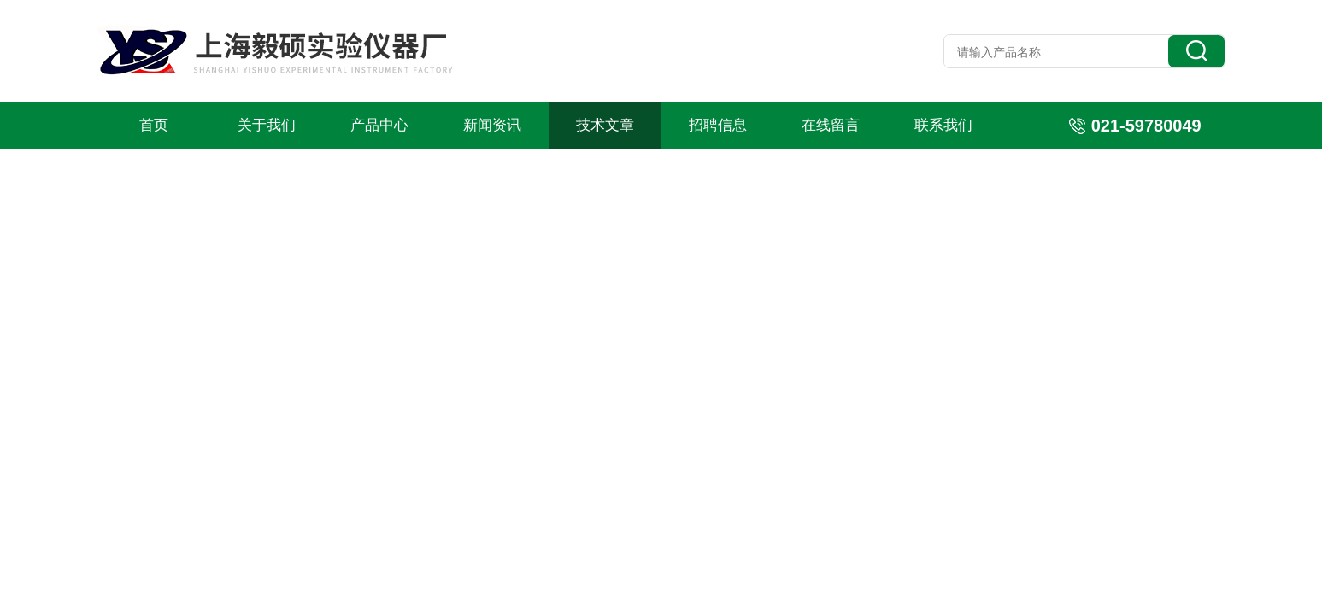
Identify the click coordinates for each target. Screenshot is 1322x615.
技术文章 (605, 125)
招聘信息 (718, 125)
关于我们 (267, 125)
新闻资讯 (492, 125)
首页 (153, 125)
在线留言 (831, 125)
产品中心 (379, 125)
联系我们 (943, 125)
